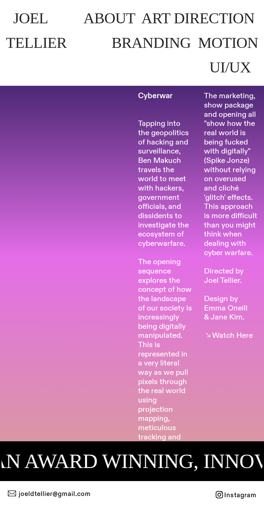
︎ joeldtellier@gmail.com (49, 494)
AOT (109, 18)
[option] (66, 133)
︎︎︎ (228, 335)
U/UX (231, 67)
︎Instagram (235, 495)
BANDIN (151, 42)
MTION (228, 42)
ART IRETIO (197, 18)
